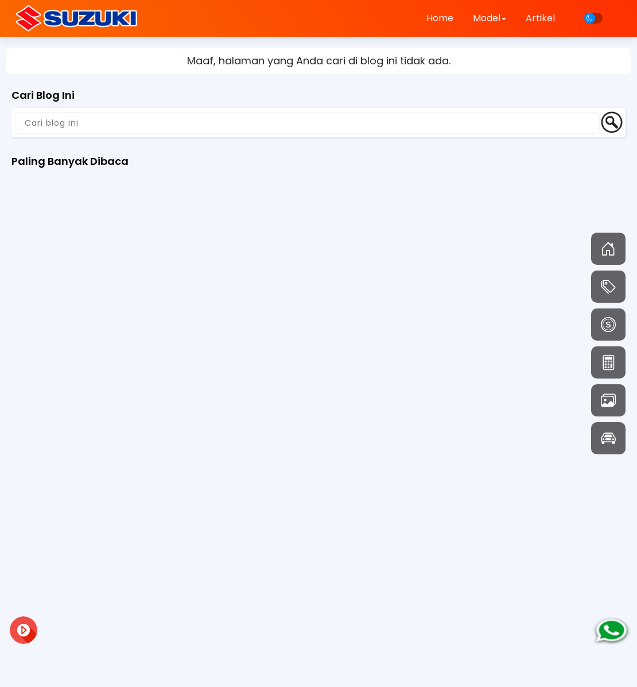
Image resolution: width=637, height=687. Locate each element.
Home (439, 18)
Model (489, 18)
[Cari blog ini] (307, 123)
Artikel (540, 18)
